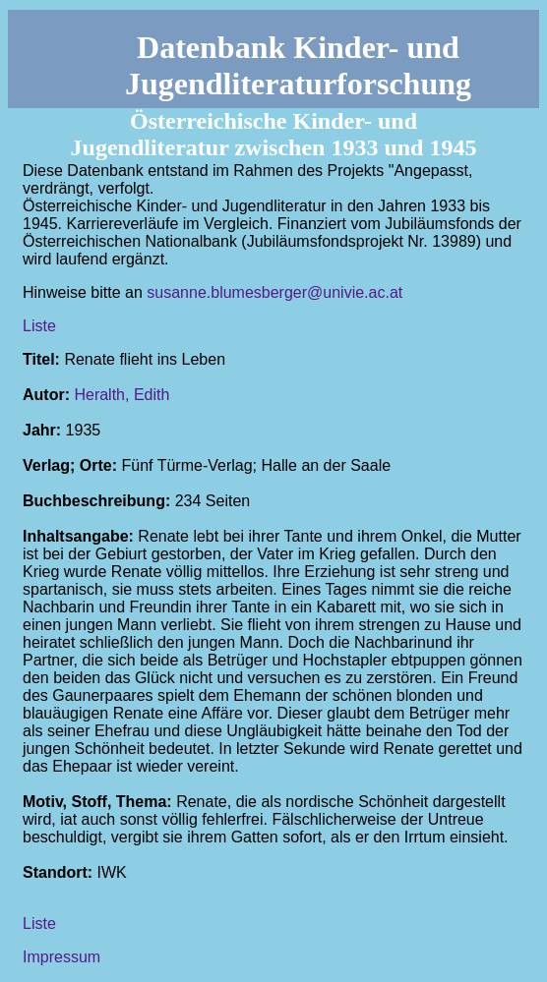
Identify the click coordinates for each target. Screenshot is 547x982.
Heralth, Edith (121, 394)
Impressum (61, 957)
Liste (39, 326)
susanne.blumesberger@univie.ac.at (274, 292)
